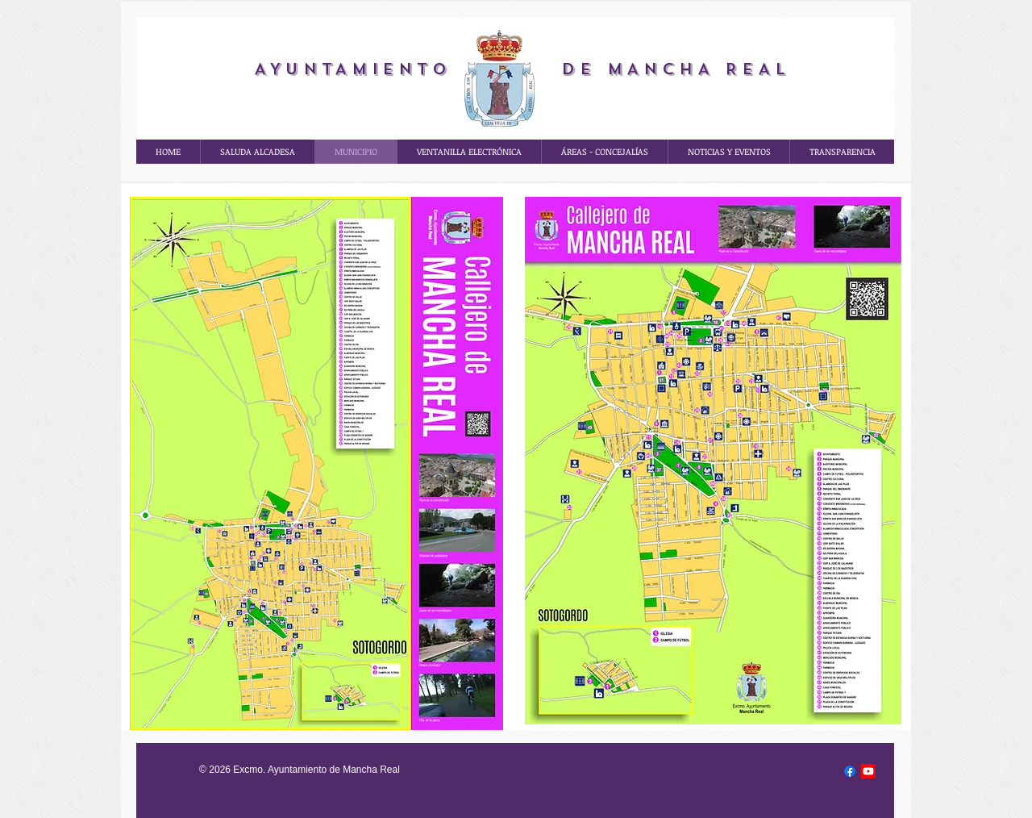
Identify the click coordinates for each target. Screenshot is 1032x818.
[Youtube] (868, 771)
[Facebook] (850, 771)
